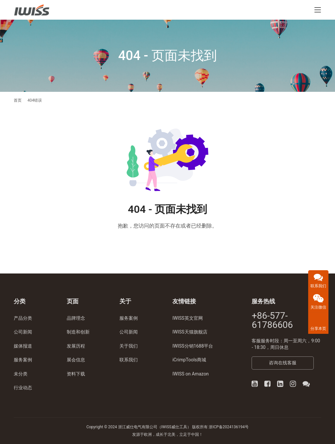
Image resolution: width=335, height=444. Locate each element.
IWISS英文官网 (187, 318)
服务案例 (23, 359)
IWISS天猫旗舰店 (189, 331)
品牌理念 (76, 318)
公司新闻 (23, 331)
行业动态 (23, 387)
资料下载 (76, 373)
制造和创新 (78, 331)
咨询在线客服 (282, 362)
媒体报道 (23, 346)
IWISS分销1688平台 (192, 346)
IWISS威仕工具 (174, 427)
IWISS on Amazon (190, 373)
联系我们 (128, 359)
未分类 (20, 373)
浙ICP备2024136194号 (229, 427)
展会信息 (76, 359)
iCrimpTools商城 (189, 359)
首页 (18, 100)
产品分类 (23, 318)
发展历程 (76, 346)
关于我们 (128, 346)
